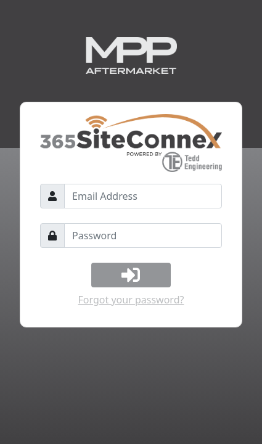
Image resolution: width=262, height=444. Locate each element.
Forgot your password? (131, 299)
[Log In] (131, 275)
